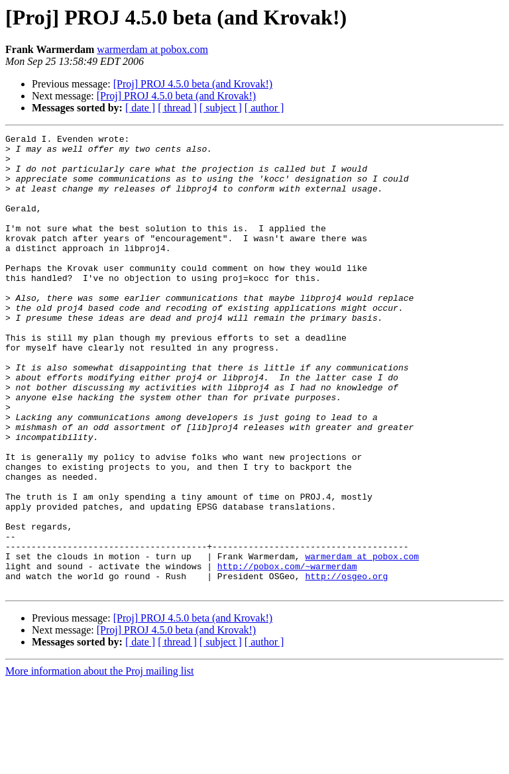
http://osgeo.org (346, 665)
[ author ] (264, 107)
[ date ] (140, 107)
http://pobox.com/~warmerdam (287, 653)
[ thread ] (177, 107)
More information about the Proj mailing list (99, 762)
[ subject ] (220, 107)
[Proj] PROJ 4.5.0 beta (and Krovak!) (192, 83)
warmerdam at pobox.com (152, 49)
